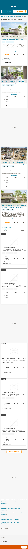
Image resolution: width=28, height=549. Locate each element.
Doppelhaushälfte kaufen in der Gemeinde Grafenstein (13, 517)
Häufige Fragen (4, 541)
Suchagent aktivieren (14, 451)
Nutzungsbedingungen (5, 545)
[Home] (14, 7)
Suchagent (20, 11)
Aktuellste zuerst (22, 17)
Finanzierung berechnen (6, 59)
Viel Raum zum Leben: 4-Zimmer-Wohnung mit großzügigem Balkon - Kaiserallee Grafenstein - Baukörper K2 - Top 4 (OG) (14, 206)
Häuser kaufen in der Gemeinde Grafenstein (10, 506)
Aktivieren (24, 547)
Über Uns (3, 537)
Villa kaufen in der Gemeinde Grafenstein (10, 519)
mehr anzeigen (14, 51)
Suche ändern (7, 11)
